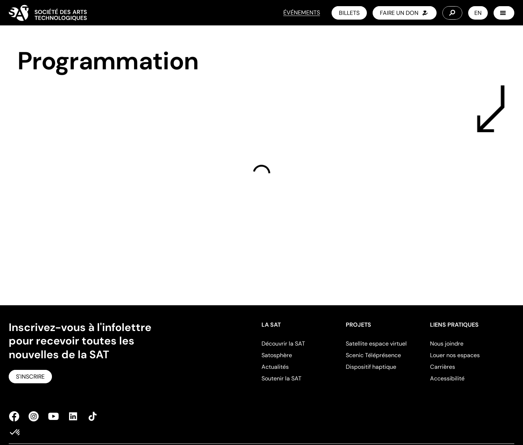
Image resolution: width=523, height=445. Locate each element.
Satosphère (277, 355)
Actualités (275, 367)
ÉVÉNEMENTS (301, 12)
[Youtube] (53, 416)
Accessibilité (447, 378)
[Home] (48, 13)
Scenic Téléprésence (373, 355)
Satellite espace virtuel (376, 343)
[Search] (452, 13)
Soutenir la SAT (281, 378)
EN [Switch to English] (478, 13)
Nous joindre (446, 343)
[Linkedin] (73, 416)
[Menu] (504, 13)
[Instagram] (34, 416)
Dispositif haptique (371, 367)
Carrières (442, 367)
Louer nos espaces (455, 355)
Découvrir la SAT (283, 343)
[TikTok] (90, 416)
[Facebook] (16, 416)
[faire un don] (405, 13)
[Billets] (349, 13)
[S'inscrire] (30, 376)
